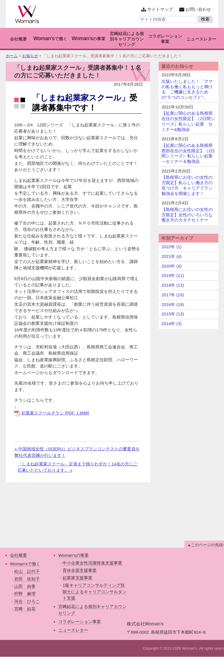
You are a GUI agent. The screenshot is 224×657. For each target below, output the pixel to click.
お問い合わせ (198, 9)
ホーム (12, 56)
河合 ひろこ (27, 601)
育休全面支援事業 (80, 570)
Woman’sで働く (25, 563)
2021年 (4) (171, 256)
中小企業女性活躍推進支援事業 (92, 562)
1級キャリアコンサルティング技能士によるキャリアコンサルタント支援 (94, 591)
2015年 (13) (172, 313)
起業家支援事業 (77, 577)
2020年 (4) (171, 266)
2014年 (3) (171, 323)
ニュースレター (73, 630)
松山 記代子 (27, 571)
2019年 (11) (172, 275)
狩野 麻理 (25, 593)
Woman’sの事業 (73, 555)
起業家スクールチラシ (55, 412)
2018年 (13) (172, 285)
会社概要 (18, 555)
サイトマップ (160, 9)
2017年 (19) (172, 294)
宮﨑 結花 (25, 608)
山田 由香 (25, 586)
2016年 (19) (172, 304)
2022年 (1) (171, 246)
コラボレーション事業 (79, 621)
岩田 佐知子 (27, 578)
